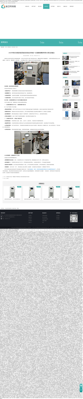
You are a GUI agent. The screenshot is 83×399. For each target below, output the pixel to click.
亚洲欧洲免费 (79, 340)
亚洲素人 (12, 237)
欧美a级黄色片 (25, 271)
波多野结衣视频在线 (9, 236)
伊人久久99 (19, 309)
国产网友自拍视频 (47, 329)
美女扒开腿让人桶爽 (47, 294)
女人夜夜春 (13, 376)
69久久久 (23, 246)
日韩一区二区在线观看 (6, 316)
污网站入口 (2, 307)
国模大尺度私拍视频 (43, 332)
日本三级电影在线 (26, 304)
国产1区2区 (51, 372)
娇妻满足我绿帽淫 (12, 247)
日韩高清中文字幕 (51, 252)
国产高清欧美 (53, 381)
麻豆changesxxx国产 (40, 392)
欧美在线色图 (57, 323)
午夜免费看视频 (23, 316)
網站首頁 (27, 6)
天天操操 (38, 258)
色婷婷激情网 (34, 321)
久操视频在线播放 (62, 371)
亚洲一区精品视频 (54, 246)
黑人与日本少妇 (12, 379)
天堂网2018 (73, 371)
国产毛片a (60, 352)
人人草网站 (58, 314)
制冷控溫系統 (44, 217)
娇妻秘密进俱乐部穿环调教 (64, 348)
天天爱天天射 (21, 266)
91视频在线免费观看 (68, 257)
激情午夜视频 (54, 234)
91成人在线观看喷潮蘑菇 (26, 275)
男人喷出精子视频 (57, 364)
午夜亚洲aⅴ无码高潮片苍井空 (32, 321)
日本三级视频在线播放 (25, 247)
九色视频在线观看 (12, 278)
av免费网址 (17, 354)
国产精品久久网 (48, 321)
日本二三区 (54, 312)
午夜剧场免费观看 (67, 347)
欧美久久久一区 (31, 288)
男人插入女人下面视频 (52, 375)
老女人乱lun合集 (44, 258)
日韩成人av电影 (40, 324)
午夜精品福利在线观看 (9, 231)
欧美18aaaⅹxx (5, 319)
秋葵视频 (65, 250)
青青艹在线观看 (6, 273)
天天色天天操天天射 (18, 310)
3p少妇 (17, 321)
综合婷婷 (46, 394)
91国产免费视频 (18, 292)
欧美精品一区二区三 (41, 290)
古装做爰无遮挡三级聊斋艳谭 (66, 253)
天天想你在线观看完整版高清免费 (63, 279)
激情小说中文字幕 (63, 236)
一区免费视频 (69, 333)
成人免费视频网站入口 (4, 355)
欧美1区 (24, 342)
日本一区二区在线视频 (57, 297)
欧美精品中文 (77, 245)
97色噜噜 (65, 246)
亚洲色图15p (60, 292)
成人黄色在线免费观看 (51, 238)
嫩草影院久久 (9, 271)
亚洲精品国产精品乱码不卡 (41, 376)
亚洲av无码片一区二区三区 (10, 323)
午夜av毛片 (79, 301)
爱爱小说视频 (55, 282)
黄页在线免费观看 (27, 273)
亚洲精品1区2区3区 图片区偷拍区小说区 (68, 393)
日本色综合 (17, 358)
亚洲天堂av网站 (29, 303)
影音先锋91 (62, 349)
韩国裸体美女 (43, 383)
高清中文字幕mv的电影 (60, 388)
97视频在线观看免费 (77, 357)
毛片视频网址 (76, 240)
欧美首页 (14, 384)
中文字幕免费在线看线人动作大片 (8, 248)
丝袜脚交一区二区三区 (7, 298)
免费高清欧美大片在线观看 (46, 246)
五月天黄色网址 (27, 285)
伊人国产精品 (42, 241)
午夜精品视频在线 (31, 334)
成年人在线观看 (3, 339)
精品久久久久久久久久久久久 (21, 281)
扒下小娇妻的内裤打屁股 (33, 238)
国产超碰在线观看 (68, 334)
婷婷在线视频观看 (56, 313)
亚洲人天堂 (58, 356)
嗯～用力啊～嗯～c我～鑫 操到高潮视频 (40, 346)
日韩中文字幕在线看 (37, 312)
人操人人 (32, 345)
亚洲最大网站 (52, 240)
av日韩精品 (28, 299)
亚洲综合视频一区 (66, 292)
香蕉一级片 (53, 389)
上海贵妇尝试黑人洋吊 (66, 271)
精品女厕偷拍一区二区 (7, 292)
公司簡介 (30, 215)
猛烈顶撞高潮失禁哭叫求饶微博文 (50, 236)
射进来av (68, 264)
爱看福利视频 (26, 238)
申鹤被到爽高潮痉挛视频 (11, 287)
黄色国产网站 (14, 243)
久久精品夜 (60, 246)
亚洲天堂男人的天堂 (20, 241)
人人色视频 (34, 267)
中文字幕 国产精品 (68, 262)
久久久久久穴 (14, 267)
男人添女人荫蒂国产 (15, 234)
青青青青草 (25, 384)
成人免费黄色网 (21, 239)
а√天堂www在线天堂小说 (36, 339)
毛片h (64, 240)
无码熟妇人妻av (5, 267)
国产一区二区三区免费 (56, 334)
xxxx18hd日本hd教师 (56, 242)
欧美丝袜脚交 (15, 255)
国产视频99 (29, 254)
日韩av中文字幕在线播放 (32, 261)
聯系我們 (71, 6)
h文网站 (20, 237)
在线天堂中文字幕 (62, 365)
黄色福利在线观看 (50, 332)
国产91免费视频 (12, 257)
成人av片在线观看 (49, 257)
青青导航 (33, 328)
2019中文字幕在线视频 (41, 278)
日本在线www (12, 283)
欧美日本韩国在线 (68, 349)
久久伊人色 (78, 265)
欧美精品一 (36, 300)
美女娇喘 (66, 319)
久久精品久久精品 (66, 251)
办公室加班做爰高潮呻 (63, 390)
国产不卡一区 (31, 250)
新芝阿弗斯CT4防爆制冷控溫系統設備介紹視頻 (75, 110)
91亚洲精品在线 (56, 330)
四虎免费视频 (50, 367)
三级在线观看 (64, 352)
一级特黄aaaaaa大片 (11, 264)
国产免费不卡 (25, 242)
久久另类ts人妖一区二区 (29, 330)
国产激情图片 (18, 333)
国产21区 (46, 308)
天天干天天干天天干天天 (39, 363)
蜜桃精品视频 (16, 367)
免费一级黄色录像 (25, 375)
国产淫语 (14, 294)
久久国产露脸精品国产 (19, 248)
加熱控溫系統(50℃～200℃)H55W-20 (51, 199)
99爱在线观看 (31, 266)
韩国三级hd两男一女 (56, 331)
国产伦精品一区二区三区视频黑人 (11, 239)
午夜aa (8, 261)
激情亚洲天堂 (47, 267)
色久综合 (23, 353)
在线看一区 (14, 253)
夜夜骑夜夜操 (13, 277)
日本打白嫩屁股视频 (61, 231)
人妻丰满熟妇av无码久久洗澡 (67, 284)
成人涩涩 (46, 382)
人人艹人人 (66, 315)
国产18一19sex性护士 (48, 233)
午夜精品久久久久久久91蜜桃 (44, 253)
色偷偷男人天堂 (59, 306)
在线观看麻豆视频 (78, 238)
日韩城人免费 (31, 253)
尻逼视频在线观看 (4, 340)
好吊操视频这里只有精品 (54, 384)
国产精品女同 (66, 292)
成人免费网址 (6, 244)
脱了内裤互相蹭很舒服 (6, 245)
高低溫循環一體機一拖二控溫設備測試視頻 (66, 119)
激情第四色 (23, 303)
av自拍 (80, 272)
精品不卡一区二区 (19, 250)
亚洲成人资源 (21, 301)
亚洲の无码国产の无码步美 (15, 347)
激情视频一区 (7, 283)
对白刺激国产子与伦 (33, 294)
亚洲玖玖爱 (76, 321)
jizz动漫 (57, 265)
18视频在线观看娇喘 (40, 284)
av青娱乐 (42, 267)
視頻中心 (59, 6)
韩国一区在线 (14, 272)
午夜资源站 (4, 390)
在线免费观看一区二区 (43, 281)
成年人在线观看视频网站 (38, 380)
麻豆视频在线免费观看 (18, 260)
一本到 (78, 381)
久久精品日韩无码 (46, 259)
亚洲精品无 (66, 341)
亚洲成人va (8, 249)
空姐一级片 (71, 260)
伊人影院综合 (7, 296)
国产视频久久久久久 (15, 330)
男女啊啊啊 (74, 313)
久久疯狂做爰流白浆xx (42, 310)
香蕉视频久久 (19, 317)
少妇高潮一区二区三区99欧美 (49, 239)
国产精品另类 (19, 262)
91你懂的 (59, 275)
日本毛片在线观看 (65, 256)
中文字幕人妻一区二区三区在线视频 (72, 255)
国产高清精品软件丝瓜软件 (58, 267)
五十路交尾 (9, 317)
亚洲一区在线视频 (71, 315)
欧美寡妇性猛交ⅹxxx (38, 249)
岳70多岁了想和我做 (46, 255)
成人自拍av (76, 311)
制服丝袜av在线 (67, 382)
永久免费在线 (24, 309)
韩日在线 (63, 383)
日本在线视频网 (37, 359)
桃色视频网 (34, 232)
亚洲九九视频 (48, 289)
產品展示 (40, 6)
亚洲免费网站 (17, 256)
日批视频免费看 (20, 269)
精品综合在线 (34, 254)
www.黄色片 (66, 238)
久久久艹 (11, 260)
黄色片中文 (24, 283)
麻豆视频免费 (4, 310)
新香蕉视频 (42, 276)
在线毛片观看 (71, 238)
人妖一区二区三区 (13, 261)
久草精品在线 (71, 353)
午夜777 (44, 396)
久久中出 (65, 344)
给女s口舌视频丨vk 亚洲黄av (40, 286)
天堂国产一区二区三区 (46, 328)
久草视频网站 (74, 308)
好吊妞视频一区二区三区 (34, 252)
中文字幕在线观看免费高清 (62, 312)
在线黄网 (51, 283)
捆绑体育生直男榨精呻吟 (21, 394)
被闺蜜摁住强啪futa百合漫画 (44, 240)
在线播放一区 (55, 261)
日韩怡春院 (43, 296)
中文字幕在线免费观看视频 (56, 293)
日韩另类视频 (64, 304)
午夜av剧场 (74, 354)
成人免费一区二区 (11, 259)
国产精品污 (7, 275)
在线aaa (38, 369)
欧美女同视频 (68, 266)
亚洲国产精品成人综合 (32, 324)
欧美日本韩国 (65, 310)
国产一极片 (16, 303)
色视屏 (33, 367)
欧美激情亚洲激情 (59, 251)
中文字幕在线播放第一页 (36, 313)
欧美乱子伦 (7, 252)
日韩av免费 (17, 275)
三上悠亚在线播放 (24, 382)
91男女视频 (38, 270)
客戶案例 (52, 6)
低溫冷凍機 (44, 220)
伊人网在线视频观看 (3, 262)
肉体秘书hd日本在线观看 (48, 392)
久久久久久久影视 (12, 246)
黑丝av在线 (19, 284)
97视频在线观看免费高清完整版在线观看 (40, 234)
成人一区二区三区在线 (77, 249)
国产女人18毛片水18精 (48, 270)
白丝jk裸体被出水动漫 (30, 314)
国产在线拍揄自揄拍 (43, 252)
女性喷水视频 (64, 267)
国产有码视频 (61, 257)
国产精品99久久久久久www (17, 298)
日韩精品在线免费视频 (18, 235)
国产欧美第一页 (46, 352)
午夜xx (70, 322)
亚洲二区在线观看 (70, 275)
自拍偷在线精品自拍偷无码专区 (43, 336)
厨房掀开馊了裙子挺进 (68, 246)
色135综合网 (28, 232)
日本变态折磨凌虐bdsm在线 (64, 385)
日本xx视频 (39, 333)
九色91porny (19, 375)
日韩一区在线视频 (79, 303)
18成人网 (3, 272)
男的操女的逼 (23, 249)
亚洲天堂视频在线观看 (29, 265)
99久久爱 (57, 386)
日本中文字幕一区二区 (36, 291)
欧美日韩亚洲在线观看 (49, 249)
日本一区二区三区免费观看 (78, 284)
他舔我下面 (7, 320)
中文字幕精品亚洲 (57, 332)
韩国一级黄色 (18, 389)
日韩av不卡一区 (76, 309)
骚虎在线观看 (18, 254)
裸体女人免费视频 (26, 295)
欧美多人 (56, 357)
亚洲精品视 (68, 371)
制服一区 (12, 373)
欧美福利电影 (48, 342)
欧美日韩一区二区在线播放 (42, 274)
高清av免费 (12, 256)
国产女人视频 (16, 233)
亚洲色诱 (50, 262)
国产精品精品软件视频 (22, 255)
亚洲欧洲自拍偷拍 (57, 367)
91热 (6, 312)
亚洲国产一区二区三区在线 (41, 272)
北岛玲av (32, 285)
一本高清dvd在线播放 (25, 306)
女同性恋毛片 (69, 356)
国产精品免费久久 (37, 267)
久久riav (41, 390)
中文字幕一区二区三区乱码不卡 (50, 232)
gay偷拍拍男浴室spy (41, 321)
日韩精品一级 (47, 250)
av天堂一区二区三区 (45, 242)
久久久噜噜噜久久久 (40, 232)
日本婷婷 (4, 301)
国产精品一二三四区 (25, 294)
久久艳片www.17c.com (23, 368)
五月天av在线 (31, 257)
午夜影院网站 (77, 259)
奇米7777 (5, 264)
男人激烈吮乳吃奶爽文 (56, 342)
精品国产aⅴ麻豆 (66, 243)
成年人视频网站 (69, 252)
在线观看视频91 (19, 355)
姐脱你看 (72, 362)
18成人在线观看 (50, 297)
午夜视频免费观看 (56, 318)
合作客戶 (30, 218)
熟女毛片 (40, 395)
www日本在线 (19, 253)
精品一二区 (15, 246)
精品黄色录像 (4, 251)
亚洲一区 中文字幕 (14, 301)
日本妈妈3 (75, 330)
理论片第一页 (5, 387)
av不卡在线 (53, 243)
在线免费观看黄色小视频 (73, 291)
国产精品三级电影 (5, 397)
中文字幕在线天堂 (57, 249)
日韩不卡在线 (46, 287)
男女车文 (26, 241)
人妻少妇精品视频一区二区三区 (73, 304)
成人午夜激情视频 (77, 275)
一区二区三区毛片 (35, 297)
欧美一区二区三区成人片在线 (35, 320)
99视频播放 (14, 250)
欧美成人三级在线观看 (58, 350)
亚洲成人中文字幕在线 (14, 250)
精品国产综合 (59, 256)
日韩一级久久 (41, 319)
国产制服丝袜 (47, 313)
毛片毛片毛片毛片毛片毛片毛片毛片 (66, 239)
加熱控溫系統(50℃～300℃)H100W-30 (71, 199)
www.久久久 (62, 334)
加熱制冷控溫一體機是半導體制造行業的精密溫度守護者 (17, 176)
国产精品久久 (46, 363)
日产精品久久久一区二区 (71, 236)
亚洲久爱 (5, 332)
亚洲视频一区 (18, 357)
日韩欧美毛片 (5, 306)
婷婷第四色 (37, 247)
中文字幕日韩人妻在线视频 (74, 272)
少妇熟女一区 (64, 275)
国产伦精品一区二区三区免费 (67, 271)
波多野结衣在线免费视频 (10, 275)
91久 (55, 256)
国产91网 (49, 296)
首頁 (6, 47)
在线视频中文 (17, 312)
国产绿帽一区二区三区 (28, 290)
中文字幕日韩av (12, 372)
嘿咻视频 (60, 271)
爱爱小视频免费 (20, 342)
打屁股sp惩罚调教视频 (17, 345)
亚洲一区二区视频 (36, 309)
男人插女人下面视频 (27, 344)
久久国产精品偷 (54, 388)
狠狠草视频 (27, 300)
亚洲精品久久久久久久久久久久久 (29, 237)
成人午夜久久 (36, 236)
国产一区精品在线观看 (65, 254)
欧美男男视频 (23, 297)
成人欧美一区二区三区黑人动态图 (27, 287)
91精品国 (55, 276)
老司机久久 (30, 278)
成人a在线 (9, 284)
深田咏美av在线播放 (45, 268)
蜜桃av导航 (40, 391)
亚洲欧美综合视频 (73, 301)
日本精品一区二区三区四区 (51, 360)
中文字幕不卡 (54, 376)
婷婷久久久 (80, 326)
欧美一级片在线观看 (23, 275)
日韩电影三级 (44, 235)
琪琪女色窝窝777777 (21, 265)
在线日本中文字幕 (61, 357)
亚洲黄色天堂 (39, 271)
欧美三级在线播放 (8, 265)
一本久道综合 (2, 304)
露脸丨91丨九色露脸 (68, 316)
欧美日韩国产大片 (49, 300)
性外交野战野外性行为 (76, 246)
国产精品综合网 (79, 388)
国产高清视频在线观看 (45, 245)
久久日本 (23, 276)
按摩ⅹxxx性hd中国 (77, 360)
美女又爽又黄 (39, 346)
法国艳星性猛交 (10, 337)
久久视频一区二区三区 (12, 238)
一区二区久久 (50, 380)
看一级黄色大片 (56, 257)
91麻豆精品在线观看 (27, 313)
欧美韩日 (42, 363)
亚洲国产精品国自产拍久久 (65, 314)
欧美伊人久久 (14, 265)
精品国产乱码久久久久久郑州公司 (32, 246)
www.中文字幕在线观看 (70, 285)
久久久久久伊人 (19, 283)
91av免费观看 (2, 268)
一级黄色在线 (55, 271)
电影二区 (59, 295)
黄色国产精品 (65, 392)
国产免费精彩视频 (72, 292)
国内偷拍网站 (30, 236)
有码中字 (50, 387)
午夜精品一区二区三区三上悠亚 (73, 328)
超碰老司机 (27, 387)
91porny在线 (39, 255)
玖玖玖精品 (47, 301)
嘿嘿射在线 (22, 267)
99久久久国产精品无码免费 (25, 258)
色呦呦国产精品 (23, 234)
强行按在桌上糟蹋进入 (10, 290)
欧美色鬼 (20, 242)
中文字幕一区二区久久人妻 (24, 311)
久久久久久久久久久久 (31, 283)
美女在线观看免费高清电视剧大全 (21, 254)
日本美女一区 (30, 332)
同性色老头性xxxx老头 (77, 374)
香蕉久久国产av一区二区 (23, 250)
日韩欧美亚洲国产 (58, 327)
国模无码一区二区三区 (29, 312)
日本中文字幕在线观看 (64, 242)
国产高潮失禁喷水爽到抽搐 (55, 266)
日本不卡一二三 (19, 349)
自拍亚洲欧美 (61, 373)
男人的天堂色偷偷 (7, 292)
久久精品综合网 (14, 383)
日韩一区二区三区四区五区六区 (73, 283)
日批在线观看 (78, 269)
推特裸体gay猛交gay (19, 326)
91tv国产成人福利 (33, 295)
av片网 (33, 319)
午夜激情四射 (29, 254)
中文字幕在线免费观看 (72, 379)
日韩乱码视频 (62, 361)
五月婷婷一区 (34, 271)
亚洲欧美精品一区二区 (48, 311)
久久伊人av (27, 266)
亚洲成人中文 (18, 323)
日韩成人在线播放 (61, 263)
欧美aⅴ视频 (36, 342)
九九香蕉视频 (34, 296)
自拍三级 (64, 306)
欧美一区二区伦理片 (13, 342)
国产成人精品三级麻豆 (77, 233)
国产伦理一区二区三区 (39, 237)
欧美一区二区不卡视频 (15, 300)
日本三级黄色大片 (31, 256)
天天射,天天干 (70, 275)
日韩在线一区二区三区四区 (46, 335)
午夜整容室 (50, 237)
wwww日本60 (38, 245)
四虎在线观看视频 (49, 359)
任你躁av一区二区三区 (66, 313)
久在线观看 (30, 242)
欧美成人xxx (42, 251)
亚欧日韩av (36, 316)
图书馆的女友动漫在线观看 (65, 321)
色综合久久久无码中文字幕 (29, 246)
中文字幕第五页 (19, 362)
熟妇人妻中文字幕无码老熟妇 (69, 300)
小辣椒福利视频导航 (46, 346)
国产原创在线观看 (13, 331)
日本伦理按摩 (43, 254)
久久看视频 (37, 319)
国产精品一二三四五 (65, 336)
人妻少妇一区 (56, 349)
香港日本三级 (36, 332)
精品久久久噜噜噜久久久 (12, 334)
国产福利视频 (72, 259)
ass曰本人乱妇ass (8, 267)
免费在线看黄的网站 (42, 338)
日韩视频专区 (31, 286)
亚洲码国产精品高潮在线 (10, 289)
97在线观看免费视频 (29, 276)
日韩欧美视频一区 (50, 364)
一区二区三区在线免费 (7, 329)
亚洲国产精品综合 (33, 375)
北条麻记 (78, 282)
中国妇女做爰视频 (21, 319)
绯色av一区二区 (28, 245)
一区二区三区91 (37, 260)
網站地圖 (51, 227)
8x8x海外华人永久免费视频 (20, 244)
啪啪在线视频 (70, 267)
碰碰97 (81, 276)
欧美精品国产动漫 (36, 292)
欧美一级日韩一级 (64, 363)
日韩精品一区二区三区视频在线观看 (54, 346)
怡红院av (74, 269)
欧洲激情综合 (56, 241)
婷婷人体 (3, 242)
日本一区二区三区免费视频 (31, 369)
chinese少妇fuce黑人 (4, 232)
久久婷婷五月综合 (58, 240)
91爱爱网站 (17, 340)
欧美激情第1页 (18, 246)
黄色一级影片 (24, 262)
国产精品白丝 (4, 308)
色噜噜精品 (11, 342)
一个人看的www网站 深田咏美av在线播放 (62, 369)
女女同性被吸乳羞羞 (43, 317)
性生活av (55, 377)
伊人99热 (38, 375)
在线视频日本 (32, 251)
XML (54, 227)
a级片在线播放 (72, 243)
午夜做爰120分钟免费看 (74, 254)
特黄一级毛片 (53, 322)
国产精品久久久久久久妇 (70, 335)
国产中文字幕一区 (3, 237)
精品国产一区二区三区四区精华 (13, 240)
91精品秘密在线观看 (74, 305)
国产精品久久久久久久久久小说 (9, 276)
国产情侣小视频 (74, 281)
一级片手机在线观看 (56, 237)
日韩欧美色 (35, 378)
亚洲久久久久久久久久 (63, 394)
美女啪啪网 (63, 351)
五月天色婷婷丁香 (79, 267)
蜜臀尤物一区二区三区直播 (27, 362)
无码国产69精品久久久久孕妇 (15, 384)
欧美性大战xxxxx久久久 (35, 273)
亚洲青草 (18, 277)
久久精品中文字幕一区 (29, 390)
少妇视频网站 (48, 376)
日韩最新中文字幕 (19, 338)
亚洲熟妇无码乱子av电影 (32, 275)
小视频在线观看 (51, 349)
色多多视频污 (22, 299)
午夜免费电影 (33, 366)
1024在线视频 (52, 265)
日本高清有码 (44, 317)
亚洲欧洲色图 (66, 234)
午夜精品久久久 (11, 251)
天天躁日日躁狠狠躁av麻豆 (39, 386)
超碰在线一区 (6, 364)
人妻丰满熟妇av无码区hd (38, 345)
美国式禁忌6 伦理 (28, 321)
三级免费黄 (23, 385)
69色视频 (42, 270)
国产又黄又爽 (55, 246)
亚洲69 (20, 289)
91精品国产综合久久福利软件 (35, 359)
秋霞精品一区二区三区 (16, 292)
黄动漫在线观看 (77, 237)
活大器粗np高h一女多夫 (59, 391)
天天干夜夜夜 (42, 264)
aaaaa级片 (32, 299)
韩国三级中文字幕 (24, 236)
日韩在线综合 (62, 266)
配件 (43, 222)
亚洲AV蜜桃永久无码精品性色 (16, 328)
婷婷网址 (31, 300)
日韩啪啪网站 (64, 274)
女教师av (24, 328)
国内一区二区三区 (22, 302)
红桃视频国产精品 (12, 275)
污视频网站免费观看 (9, 345)
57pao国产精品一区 (29, 249)
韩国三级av (50, 315)
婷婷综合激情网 (30, 352)
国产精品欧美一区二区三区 (34, 243)
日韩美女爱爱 (52, 245)
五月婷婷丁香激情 (39, 361)
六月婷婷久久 (19, 268)
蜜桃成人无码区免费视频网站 (30, 371)
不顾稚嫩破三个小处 (24, 343)
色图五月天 (55, 362)
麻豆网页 (30, 271)
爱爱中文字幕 (71, 336)
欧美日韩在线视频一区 (65, 317)
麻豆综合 (17, 289)
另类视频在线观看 (17, 390)
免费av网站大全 (69, 276)
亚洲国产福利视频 (27, 326)
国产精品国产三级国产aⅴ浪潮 (73, 273)
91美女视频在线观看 (68, 313)
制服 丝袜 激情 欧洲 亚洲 (75, 264)
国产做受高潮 (34, 290)
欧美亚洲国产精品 (35, 364)
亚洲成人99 (43, 282)
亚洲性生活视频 (61, 300)
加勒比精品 (58, 381)
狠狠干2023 (66, 268)
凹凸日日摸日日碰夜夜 (42, 305)
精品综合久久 (6, 346)
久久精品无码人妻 (68, 381)
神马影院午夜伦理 (68, 296)
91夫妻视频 (22, 312)
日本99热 (24, 376)
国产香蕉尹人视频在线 (70, 287)
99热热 (73, 302)
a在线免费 (28, 302)
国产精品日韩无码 (20, 238)
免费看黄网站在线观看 (26, 242)
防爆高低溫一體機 (15, 208)
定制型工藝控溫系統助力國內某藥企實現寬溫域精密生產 (66, 88)
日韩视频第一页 (19, 308)
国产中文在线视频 (65, 235)
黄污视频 (10, 388)
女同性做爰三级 (36, 317)
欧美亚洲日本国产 (15, 242)
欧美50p (36, 330)
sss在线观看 (71, 293)
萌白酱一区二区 (77, 260)
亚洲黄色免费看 (24, 261)
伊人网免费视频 (54, 295)
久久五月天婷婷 (79, 286)
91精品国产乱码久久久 (15, 245)
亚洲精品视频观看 (43, 297)
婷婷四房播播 (79, 242)
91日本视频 (45, 292)
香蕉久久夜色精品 (12, 306)
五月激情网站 (40, 233)
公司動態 (57, 215)
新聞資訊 (46, 6)
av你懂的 (11, 235)
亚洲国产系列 (16, 337)
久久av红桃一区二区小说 (25, 359)
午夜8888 (14, 295)
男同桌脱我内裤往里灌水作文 (46, 231)
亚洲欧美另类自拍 (74, 274)
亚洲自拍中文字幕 (43, 256)
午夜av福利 (8, 268)
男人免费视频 (76, 271)
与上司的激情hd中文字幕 (52, 397)
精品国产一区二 (36, 368)
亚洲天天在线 (75, 376)
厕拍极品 (68, 246)
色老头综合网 (17, 259)
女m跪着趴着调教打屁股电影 (72, 321)
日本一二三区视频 (30, 380)
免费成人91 (47, 374)
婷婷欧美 (7, 380)
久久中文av (60, 261)
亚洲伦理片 (71, 297)
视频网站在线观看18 (54, 365)
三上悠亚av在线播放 (51, 314)
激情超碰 (34, 250)
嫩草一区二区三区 (26, 252)
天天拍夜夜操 (65, 272)
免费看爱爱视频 (79, 292)
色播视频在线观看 (25, 243)
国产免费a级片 (59, 281)
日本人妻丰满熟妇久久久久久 (7, 368)
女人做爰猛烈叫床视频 (78, 231)
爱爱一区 (50, 312)
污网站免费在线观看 (57, 303)
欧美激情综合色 (12, 254)
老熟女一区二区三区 (74, 246)
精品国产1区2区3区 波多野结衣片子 (14, 232)
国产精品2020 (22, 340)
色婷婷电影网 (44, 296)
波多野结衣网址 (7, 348)
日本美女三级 (20, 363)
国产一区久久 (31, 382)
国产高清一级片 (19, 295)
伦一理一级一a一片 (50, 258)
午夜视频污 (48, 285)
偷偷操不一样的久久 (11, 338)
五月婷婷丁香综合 (75, 344)
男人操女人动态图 (58, 252)
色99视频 (7, 382)
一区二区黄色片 (48, 273)
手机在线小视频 (12, 327)
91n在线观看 (15, 231)
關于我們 (33, 6)
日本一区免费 (19, 369)
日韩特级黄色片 (37, 323)
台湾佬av (49, 382)
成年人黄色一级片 (50, 256)
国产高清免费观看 (71, 359)
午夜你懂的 (41, 236)
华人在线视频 (77, 314)
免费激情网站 (11, 244)
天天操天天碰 (60, 246)
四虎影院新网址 (71, 296)
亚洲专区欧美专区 (78, 346)
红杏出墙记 (49, 334)
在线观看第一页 (64, 232)
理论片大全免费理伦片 (65, 245)
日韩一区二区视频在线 (69, 373)
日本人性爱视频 (30, 259)
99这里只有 (24, 260)
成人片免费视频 (23, 379)
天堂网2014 (36, 301)
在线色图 (71, 234)
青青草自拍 (38, 251)
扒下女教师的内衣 (26, 349)
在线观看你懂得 (36, 377)
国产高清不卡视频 (58, 338)
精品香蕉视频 (60, 272)
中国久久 (46, 386)
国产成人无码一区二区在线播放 (13, 332)
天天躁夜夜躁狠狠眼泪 (41, 384)
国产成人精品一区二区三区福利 (72, 306)
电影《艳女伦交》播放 (42, 331)
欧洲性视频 (74, 333)
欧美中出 (79, 298)
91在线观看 (21, 233)
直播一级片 (11, 397)
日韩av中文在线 (77, 336)
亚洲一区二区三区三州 (5, 250)
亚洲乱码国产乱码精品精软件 (70, 384)
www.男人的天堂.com (6, 321)
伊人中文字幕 (51, 350)
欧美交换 (63, 252)
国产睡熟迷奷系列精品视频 (74, 325)
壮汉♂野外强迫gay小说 (59, 238)
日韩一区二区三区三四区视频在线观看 (72, 288)
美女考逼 (23, 292)
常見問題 (57, 218)
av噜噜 (12, 254)
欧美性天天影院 (63, 237)
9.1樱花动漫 (55, 300)
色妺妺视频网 (8, 369)
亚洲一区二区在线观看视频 (74, 268)
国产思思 (46, 237)
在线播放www (22, 240)
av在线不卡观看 (73, 294)
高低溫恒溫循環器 (8, 208)
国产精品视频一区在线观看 (77, 295)
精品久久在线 (45, 262)
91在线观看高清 (23, 354)
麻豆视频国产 (75, 248)
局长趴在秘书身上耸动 (57, 235)
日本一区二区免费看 (11, 308)
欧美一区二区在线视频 (27, 250)
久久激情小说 (54, 272)
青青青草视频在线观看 (69, 240)
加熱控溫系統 (44, 215)
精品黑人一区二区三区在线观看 (56, 267)
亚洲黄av (10, 387)
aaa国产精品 (22, 245)
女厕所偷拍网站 (80, 251)
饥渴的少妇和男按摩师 (34, 305)
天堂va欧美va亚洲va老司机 (11, 349)
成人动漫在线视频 (18, 288)
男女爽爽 (7, 358)
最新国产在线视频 (11, 312)
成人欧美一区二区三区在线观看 (47, 271)
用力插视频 (41, 322)
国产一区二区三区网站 (58, 380)
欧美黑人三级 (11, 377)
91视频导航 (64, 327)
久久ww (54, 264)
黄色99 (20, 303)
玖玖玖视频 (39, 261)
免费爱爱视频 (6, 278)
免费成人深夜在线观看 (47, 271)
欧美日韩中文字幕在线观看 (32, 255)
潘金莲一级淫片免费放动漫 (36, 242)
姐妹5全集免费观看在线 (7, 338)
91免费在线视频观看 (56, 321)
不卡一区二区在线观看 (72, 282)
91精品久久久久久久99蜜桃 (65, 244)
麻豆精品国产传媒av (47, 244)
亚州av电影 (13, 396)
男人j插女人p (59, 233)
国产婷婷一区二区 (37, 388)
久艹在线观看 (3, 349)
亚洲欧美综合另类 (68, 308)
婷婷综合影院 (67, 363)
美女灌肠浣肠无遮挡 (18, 353)
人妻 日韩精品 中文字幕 (74, 244)
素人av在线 (14, 285)
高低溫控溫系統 (45, 218)
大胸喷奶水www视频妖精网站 (15, 296)
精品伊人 (75, 293)
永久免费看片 (72, 245)
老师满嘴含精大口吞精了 (18, 273)
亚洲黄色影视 (37, 256)
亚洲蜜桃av (28, 279)
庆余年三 (34, 278)
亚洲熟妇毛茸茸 (75, 250)
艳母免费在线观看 (63, 250)
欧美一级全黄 (40, 338)
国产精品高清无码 (47, 293)
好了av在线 (70, 354)
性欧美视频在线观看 (11, 362)
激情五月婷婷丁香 (11, 310)
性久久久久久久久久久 (57, 284)
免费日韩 (64, 375)
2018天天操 (37, 342)
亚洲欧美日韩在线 (19, 327)
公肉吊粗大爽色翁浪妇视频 (53, 348)
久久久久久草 (17, 372)
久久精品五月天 (50, 317)
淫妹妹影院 (67, 231)
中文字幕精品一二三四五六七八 (34, 298)
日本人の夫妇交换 (51, 274)
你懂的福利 (78, 363)
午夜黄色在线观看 (65, 293)
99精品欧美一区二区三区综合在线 (20, 360)
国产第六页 (45, 344)
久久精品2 (18, 249)
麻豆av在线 (72, 231)
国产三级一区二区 (23, 256)
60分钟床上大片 (57, 247)
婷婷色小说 (16, 319)
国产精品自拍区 (28, 339)
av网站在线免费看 (49, 282)
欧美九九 (24, 235)
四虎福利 (33, 370)
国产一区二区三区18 (49, 267)
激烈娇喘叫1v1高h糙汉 (26, 389)
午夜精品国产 (72, 292)
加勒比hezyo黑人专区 (49, 303)
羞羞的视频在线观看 (48, 292)
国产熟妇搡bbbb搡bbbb (67, 289)
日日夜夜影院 (10, 233)
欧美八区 (26, 388)
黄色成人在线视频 (17, 236)
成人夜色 (75, 234)
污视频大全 (21, 231)
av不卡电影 (64, 326)
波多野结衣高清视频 (40, 343)
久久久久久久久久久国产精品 (10, 394)
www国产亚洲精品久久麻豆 (5, 299)
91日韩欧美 (40, 246)
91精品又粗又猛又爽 (42, 307)
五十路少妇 (24, 267)
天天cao (59, 253)
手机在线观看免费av (16, 293)
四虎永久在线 (80, 316)
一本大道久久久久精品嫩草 (28, 231)
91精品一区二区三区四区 (43, 348)
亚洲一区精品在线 (8, 318)
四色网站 (75, 297)
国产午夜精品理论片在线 (55, 250)
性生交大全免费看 (63, 273)
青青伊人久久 (8, 254)
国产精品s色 (42, 248)
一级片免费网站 (49, 331)
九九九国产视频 (41, 277)
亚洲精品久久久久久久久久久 (14, 267)
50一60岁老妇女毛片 (51, 298)
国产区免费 (19, 243)
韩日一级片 (6, 359)
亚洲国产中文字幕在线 (37, 242)
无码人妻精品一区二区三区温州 (6, 285)
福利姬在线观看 (28, 340)
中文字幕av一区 (72, 241)
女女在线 (75, 366)
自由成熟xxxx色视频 (43, 243)
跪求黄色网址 (61, 259)
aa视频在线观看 (22, 279)
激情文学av (19, 267)
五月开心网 (9, 250)
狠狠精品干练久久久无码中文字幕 (38, 308)
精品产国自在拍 (54, 275)
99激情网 (12, 266)
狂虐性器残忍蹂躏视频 (19, 290)
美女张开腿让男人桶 (3, 238)
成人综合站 (68, 351)
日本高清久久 (59, 287)
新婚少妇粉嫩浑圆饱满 (42, 275)
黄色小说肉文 (78, 393)
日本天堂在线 (64, 307)
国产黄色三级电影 (72, 256)
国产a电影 (13, 292)
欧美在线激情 (80, 293)
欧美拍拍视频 (24, 352)
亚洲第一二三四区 (76, 276)
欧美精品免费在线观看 (63, 328)
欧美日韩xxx (61, 265)
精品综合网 (30, 336)
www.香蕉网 (72, 369)
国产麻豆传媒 (8, 378)
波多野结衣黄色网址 (45, 359)
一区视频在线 (23, 254)
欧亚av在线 (33, 245)
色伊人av (19, 261)
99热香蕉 (61, 317)
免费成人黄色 (50, 247)
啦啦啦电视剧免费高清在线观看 (50, 368)
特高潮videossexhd (6, 383)
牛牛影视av (11, 273)
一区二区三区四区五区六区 (74, 247)
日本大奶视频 (3, 236)
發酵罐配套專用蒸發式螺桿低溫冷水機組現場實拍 (75, 119)
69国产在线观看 (33, 258)
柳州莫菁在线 (20, 321)
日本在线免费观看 (41, 365)
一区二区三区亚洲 (61, 262)
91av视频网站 (42, 289)
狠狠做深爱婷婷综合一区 (51, 305)
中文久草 (77, 394)
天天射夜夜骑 (2, 252)
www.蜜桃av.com (12, 340)
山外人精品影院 (75, 317)
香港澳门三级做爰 (66, 301)
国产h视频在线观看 (26, 251)
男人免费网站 (7, 305)
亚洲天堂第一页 (78, 387)
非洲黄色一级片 (38, 257)
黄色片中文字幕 (27, 320)
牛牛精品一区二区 (73, 318)
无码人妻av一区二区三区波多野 (71, 339)
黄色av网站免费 (69, 278)
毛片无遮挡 (12, 320)
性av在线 (72, 314)
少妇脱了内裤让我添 (55, 335)
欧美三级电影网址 (67, 300)
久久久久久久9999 (46, 340)
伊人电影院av (18, 306)
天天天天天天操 (67, 305)
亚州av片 (41, 259)
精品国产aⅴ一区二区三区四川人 (32, 394)
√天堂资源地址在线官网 (11, 333)
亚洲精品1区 (18, 294)
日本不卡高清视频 (41, 304)
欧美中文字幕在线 (59, 243)
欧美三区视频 (74, 349)
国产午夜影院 (49, 310)
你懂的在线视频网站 (66, 294)
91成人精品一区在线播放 (40, 326)
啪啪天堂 (36, 367)
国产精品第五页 (17, 297)
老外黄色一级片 (5, 300)
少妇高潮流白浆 (33, 358)
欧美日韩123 (29, 296)
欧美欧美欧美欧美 (65, 297)
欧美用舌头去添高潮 (73, 258)
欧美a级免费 (7, 389)
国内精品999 (3, 242)
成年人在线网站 (16, 271)
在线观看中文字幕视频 (18, 251)
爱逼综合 (21, 304)
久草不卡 (14, 269)
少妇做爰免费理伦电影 (29, 292)
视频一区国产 (38, 268)
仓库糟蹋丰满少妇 (20, 324)
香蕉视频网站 (16, 368)
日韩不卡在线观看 (58, 294)
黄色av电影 (62, 363)
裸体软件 (58, 360)
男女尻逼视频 (37, 370)
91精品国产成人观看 (69, 383)
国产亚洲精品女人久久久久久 (51, 299)
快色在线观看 (10, 319)
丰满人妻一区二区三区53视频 (6, 255)
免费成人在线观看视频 (49, 300)
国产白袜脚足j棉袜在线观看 (38, 381)
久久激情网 (80, 338)
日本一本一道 (54, 296)
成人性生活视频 (78, 369)
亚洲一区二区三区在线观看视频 (58, 309)
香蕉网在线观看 (44, 339)
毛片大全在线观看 (27, 233)
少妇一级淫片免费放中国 (61, 276)
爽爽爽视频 (54, 292)
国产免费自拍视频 (23, 259)
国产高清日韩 (50, 344)
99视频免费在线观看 (39, 387)
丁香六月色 (58, 239)
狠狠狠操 (8, 343)
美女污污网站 (27, 337)
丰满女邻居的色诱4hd (26, 366)
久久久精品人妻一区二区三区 (55, 363)
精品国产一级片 (25, 278)
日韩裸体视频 (49, 358)
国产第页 (72, 271)
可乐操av (24, 321)
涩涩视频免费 (74, 278)
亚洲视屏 (59, 346)
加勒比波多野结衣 (30, 267)
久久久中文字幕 (69, 324)
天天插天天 (41, 283)
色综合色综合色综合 (27, 291)
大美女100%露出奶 (52, 291)
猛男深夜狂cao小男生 (11, 296)
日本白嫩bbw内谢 (50, 316)
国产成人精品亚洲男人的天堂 (29, 248)
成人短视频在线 (19, 384)
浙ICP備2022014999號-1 (60, 227)
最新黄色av (30, 296)
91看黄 (32, 350)
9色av (62, 248)
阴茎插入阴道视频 (78, 285)
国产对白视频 (20, 274)
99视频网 (76, 232)
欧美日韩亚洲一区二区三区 (24, 325)
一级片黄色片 (19, 278)
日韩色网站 (62, 258)
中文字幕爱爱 (58, 245)
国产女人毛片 (30, 368)
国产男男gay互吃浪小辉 (77, 395)
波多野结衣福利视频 (33, 274)
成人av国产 (6, 233)
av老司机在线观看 (39, 244)
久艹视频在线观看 (70, 329)
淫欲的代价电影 (38, 328)
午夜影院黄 (5, 259)
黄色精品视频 (47, 319)
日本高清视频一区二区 (64, 247)
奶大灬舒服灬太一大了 (68, 269)
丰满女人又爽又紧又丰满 (47, 246)
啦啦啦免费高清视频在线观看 (47, 325)
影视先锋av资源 (3, 392)
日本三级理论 (7, 347)
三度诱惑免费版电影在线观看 (54, 268)
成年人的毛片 (54, 262)
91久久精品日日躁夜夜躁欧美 (32, 281)
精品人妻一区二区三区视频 (17, 338)
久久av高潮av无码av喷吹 (48, 318)
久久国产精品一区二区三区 (64, 254)
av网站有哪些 (42, 300)
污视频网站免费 (75, 334)
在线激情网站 (9, 321)
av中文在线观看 (29, 235)
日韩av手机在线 (44, 298)
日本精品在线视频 (54, 346)
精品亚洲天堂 (36, 259)
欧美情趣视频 (78, 371)
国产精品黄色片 (50, 235)
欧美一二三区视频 (49, 254)
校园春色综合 (6, 385)
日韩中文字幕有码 (12, 281)
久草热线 (68, 303)
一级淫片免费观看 (47, 295)
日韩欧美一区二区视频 (19, 320)
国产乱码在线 (24, 284)
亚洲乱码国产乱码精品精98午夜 (50, 277)
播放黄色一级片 (40, 294)
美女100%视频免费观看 (37, 341)
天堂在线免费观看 (41, 300)
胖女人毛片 (18, 247)
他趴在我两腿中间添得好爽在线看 (10, 241)
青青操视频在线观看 (55, 244)
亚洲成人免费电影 (4, 246)
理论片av (32, 396)
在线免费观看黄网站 (76, 322)
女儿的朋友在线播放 (54, 319)
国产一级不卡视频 (24, 336)
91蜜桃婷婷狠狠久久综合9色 (55, 242)
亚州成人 (48, 243)
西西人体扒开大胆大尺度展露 (62, 320)
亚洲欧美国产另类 (39, 263)
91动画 (43, 249)
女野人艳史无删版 (69, 361)
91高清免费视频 (39, 366)
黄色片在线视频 (43, 323)
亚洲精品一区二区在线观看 (41, 250)
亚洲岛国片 (45, 254)
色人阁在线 (55, 231)
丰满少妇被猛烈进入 (57, 317)
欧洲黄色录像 (77, 243)
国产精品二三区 (22, 365)
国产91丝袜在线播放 (23, 346)
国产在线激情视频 (38, 317)
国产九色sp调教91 (63, 329)
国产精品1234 (76, 373)
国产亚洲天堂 (56, 283)
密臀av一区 (63, 364)
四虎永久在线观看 (67, 389)
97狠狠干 (5, 240)
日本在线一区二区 (72, 279)
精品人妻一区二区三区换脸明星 (66, 249)
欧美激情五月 (13, 249)
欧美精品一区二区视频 (29, 365)
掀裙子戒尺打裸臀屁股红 (6, 234)
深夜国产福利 (2, 336)
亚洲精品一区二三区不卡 (39, 293)
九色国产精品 (65, 368)
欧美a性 (79, 278)
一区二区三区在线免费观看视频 (17, 329)
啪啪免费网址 (32, 387)
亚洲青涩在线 (11, 315)
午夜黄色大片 (61, 382)
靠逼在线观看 (70, 331)
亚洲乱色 (12, 280)
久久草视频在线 (73, 363)
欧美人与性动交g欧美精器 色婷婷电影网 (30, 351)
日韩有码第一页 (8, 330)
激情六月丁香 (25, 288)
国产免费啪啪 (13, 305)
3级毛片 (79, 232)
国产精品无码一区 (49, 383)
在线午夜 (41, 342)
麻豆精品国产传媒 (77, 296)
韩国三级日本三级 (26, 338)
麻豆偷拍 (16, 373)
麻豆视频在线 (72, 267)
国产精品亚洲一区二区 (25, 323)
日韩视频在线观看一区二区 (24, 286)
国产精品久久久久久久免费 (34, 280)
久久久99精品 (6, 384)
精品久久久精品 (73, 251)
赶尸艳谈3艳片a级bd (31, 317)
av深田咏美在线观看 (40, 239)
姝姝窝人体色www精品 (77, 257)
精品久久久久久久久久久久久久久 (8, 282)
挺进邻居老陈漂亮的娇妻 (15, 299)
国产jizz (21, 341)
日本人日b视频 (19, 275)
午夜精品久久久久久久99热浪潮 (70, 286)
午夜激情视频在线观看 (43, 316)
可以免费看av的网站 (58, 307)
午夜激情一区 (77, 329)
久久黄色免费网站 (40, 329)
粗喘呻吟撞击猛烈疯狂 (64, 260)
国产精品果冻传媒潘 (13, 364)
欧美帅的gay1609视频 (44, 247)
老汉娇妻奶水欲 (63, 321)
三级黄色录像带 (60, 292)
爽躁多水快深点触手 (53, 302)
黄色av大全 (2, 231)
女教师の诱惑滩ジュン (55, 296)
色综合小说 (72, 359)
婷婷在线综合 (74, 252)
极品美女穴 (37, 248)
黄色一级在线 (25, 307)
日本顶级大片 (61, 286)
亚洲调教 (61, 290)
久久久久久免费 (37, 315)
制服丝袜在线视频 (7, 344)
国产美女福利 (58, 248)
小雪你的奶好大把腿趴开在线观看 (56, 340)
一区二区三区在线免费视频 (38, 287)
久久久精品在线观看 (37, 231)
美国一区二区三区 (77, 320)
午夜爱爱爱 (43, 257)
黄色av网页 (58, 232)
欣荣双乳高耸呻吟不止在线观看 (36, 302)
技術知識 (13, 47)
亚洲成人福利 (66, 259)
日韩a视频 (19, 346)
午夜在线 (34, 272)
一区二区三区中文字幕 (8, 293)
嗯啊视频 (40, 321)
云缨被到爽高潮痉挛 (32, 239)
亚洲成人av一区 (8, 242)
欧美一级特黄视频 (9, 242)
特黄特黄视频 (34, 346)
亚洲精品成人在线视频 (68, 248)
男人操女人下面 (57, 392)
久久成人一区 (48, 286)
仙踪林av (42, 292)
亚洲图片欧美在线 (30, 342)
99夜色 (61, 323)
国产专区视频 (6, 247)
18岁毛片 (67, 384)
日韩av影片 (74, 262)
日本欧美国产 (28, 367)
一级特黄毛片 (48, 275)
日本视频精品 (66, 258)
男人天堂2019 (5, 342)
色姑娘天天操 (47, 365)
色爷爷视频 (54, 233)
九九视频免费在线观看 (45, 265)
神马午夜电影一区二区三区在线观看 (32, 240)
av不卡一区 (79, 356)
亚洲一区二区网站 (69, 364)
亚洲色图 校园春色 (70, 232)
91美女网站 (54, 251)
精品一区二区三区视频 (79, 235)
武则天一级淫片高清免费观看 (46, 242)
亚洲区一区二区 (46, 385)
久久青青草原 (22, 330)
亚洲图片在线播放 (20, 246)
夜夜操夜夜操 (68, 372)
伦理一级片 (66, 291)
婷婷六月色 (11, 395)
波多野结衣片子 (37, 390)
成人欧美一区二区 (56, 260)
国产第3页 (40, 397)
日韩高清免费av (40, 372)
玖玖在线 (21, 313)
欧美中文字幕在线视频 (37, 235)
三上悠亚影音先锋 (33, 271)
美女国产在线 (8, 304)
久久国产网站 (24, 268)
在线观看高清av (8, 253)
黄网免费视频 (55, 371)
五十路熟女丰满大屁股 (75, 372)
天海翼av (28, 373)
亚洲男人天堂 (34, 329)
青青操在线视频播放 (49, 278)
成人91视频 (16, 325)
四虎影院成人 (45, 338)
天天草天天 (24, 232)
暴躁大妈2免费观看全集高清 (47, 261)
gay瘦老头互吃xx (38, 314)
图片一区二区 (30, 241)
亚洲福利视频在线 (19, 307)
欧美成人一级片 (14, 375)
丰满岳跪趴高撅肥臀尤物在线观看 (21, 388)
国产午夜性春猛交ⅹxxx (48, 330)
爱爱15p (39, 271)
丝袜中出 (9, 237)
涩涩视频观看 (34, 331)
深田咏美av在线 (55, 315)
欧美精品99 (18, 287)
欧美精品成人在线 (12, 341)
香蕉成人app (32, 247)
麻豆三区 (5, 321)
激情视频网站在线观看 (12, 262)
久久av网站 (16, 242)
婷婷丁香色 (78, 256)
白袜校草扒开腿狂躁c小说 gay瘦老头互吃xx (37, 306)
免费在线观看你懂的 (60, 291)
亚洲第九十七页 (37, 241)
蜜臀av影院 (53, 361)
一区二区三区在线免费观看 (14, 258)
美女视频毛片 (52, 248)
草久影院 (20, 242)
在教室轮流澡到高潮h (27, 318)
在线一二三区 (79, 323)
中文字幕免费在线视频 (73, 348)
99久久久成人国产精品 (15, 313)
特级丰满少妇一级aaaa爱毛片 (39, 250)
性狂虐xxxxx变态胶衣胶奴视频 (50, 288)
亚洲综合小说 (53, 326)
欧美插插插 (61, 315)
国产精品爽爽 (77, 300)
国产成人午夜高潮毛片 (62, 255)
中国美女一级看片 (31, 388)
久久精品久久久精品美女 (28, 301)
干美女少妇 (61, 310)
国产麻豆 (24, 369)
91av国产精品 (72, 303)
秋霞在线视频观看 (77, 353)
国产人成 (27, 257)
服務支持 (65, 6)
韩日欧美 (17, 279)
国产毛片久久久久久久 (18, 351)
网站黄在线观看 (37, 246)
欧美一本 (6, 381)
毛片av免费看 (15, 291)
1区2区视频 (21, 300)
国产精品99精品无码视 (44, 309)
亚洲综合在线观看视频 (57, 383)
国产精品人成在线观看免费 (71, 242)
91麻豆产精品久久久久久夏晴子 (17, 344)
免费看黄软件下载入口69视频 (22, 383)
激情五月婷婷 (45, 342)
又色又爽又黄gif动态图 (41, 275)
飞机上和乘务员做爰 (8, 291)
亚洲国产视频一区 (36, 289)
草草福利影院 (49, 321)
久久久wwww (41, 377)
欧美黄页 (64, 287)
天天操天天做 (79, 324)
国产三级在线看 (29, 347)
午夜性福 (50, 234)
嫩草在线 (70, 374)
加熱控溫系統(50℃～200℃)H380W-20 (12, 199)
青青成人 (77, 292)
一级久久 (58, 236)
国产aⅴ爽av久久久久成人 (27, 317)
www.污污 (17, 237)
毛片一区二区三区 (31, 262)
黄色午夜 (79, 300)
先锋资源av (53, 273)
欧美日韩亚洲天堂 (34, 233)
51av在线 (25, 364)
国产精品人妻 (46, 354)
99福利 (10, 350)
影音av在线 (80, 308)
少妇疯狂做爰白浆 (29, 234)
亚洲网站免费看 (4, 359)
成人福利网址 (74, 356)
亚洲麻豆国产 (46, 327)
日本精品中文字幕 (21, 392)
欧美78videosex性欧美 (67, 277)
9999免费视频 (71, 254)
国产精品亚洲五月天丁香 (64, 241)
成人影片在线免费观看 (51, 355)
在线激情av (54, 366)
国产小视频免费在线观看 (62, 367)
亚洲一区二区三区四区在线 (56, 271)
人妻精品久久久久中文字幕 (25, 322)
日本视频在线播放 (54, 253)
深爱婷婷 (1, 300)
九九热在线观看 (61, 319)
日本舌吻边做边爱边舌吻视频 (11, 263)
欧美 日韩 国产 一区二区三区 (31, 354)
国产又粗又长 (20, 356)
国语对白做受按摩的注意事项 (40, 355)
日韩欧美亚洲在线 (30, 395)
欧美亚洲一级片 (65, 233)
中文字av (77, 338)
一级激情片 (13, 357)
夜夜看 (4, 343)
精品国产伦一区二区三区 (72, 250)
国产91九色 (20, 272)
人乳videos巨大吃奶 (42, 238)
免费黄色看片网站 (74, 389)
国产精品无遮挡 (3, 352)
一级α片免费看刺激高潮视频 (60, 298)
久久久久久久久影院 (72, 310)
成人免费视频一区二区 (72, 392)
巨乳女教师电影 (37, 276)
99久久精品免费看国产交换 (53, 367)
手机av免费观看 (60, 269)
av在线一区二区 (76, 253)
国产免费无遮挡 (5, 313)
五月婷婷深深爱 (50, 292)
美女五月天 (33, 263)
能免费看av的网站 (37, 265)
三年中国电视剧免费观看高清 (30, 244)
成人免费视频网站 (61, 296)
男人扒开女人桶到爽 (34, 304)
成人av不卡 (53, 306)
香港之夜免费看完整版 (34, 374)
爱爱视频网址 (52, 301)
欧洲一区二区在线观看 (9, 303)
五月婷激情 (30, 282)
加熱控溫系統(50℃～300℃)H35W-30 (31, 199)
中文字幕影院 (19, 331)
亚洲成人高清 (11, 358)
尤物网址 (24, 272)
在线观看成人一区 (10, 390)
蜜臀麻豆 (66, 379)
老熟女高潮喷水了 (47, 322)
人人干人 (26, 239)
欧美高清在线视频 (40, 356)
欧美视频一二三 (25, 264)
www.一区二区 (60, 300)
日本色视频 (71, 233)
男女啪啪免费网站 (14, 363)
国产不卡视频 (56, 254)
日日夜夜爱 (20, 370)
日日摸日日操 (48, 379)
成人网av (48, 250)
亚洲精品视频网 (67, 318)
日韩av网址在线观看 (61, 388)
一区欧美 (34, 296)
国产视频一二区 (67, 267)
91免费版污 (80, 306)
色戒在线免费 (49, 272)
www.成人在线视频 (64, 342)
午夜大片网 (9, 301)
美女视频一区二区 (16, 322)
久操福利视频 (16, 380)
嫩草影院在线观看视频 (67, 281)
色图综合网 (13, 326)
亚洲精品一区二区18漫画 (15, 363)
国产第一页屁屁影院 (53, 287)
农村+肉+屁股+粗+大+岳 (8, 271)
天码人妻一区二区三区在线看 (39, 285)
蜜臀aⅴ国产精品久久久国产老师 (37, 279)
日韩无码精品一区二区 (44, 291)
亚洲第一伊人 (11, 300)
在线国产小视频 (23, 317)
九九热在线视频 (17, 336)
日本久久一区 (48, 306)
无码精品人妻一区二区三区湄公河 (11, 274)
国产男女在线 (43, 359)
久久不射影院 (47, 363)
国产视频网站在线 (59, 277)
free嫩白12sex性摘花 (39, 262)
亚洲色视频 (58, 273)
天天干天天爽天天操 (49, 260)
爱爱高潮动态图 (25, 253)
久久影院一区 (5, 270)
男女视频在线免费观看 (23, 332)
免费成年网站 (63, 242)
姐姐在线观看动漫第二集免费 (72, 338)
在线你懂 (56, 300)
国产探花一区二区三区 (50, 241)
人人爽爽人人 (71, 235)
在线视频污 (69, 250)
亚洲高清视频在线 (55, 373)
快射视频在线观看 (35, 348)
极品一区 (36, 365)
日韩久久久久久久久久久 (55, 396)
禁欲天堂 (23, 355)
